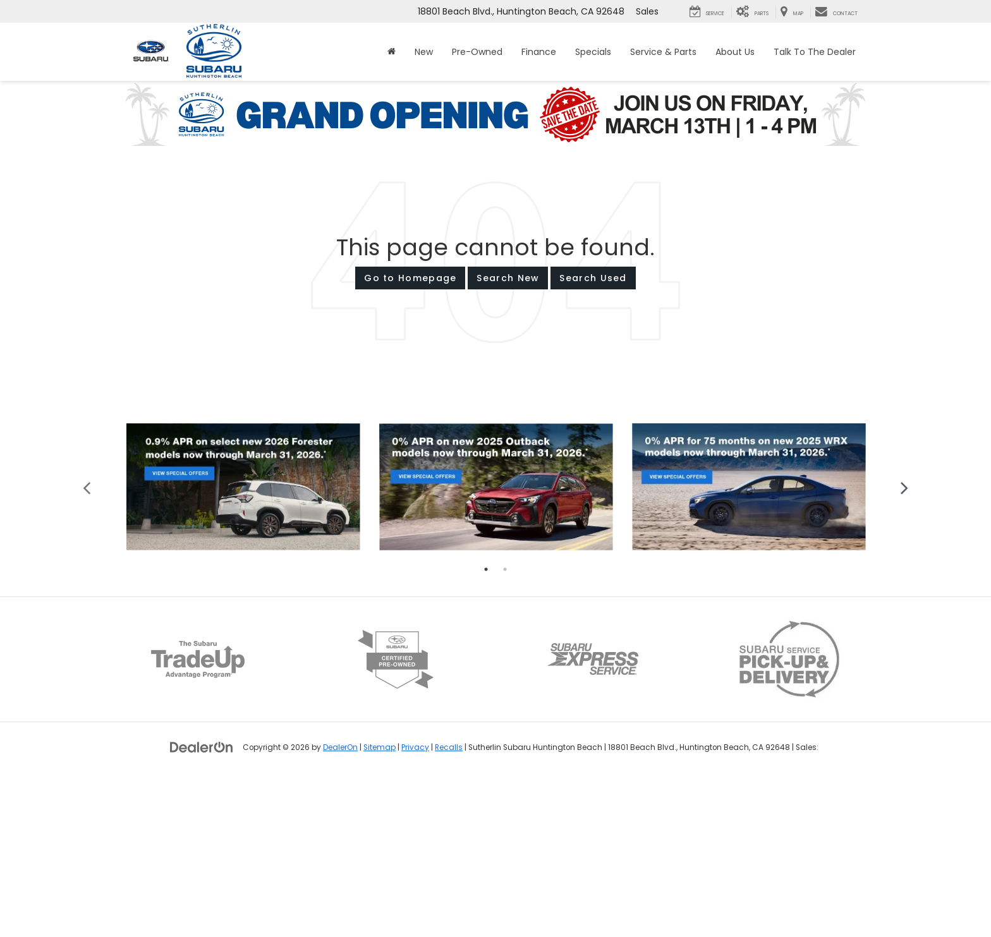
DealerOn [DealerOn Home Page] (340, 905)
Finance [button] (538, 51)
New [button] (424, 51)
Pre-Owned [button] (477, 51)
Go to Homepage (410, 278)
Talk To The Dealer (815, 51)
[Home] (391, 52)
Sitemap (379, 905)
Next (905, 645)
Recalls (449, 905)
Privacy (415, 905)
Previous (87, 645)
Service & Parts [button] (663, 51)
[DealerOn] (201, 904)
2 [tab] (505, 727)
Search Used (592, 278)
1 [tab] (486, 727)
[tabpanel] (243, 644)
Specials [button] (593, 51)
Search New (508, 278)
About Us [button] (735, 51)
